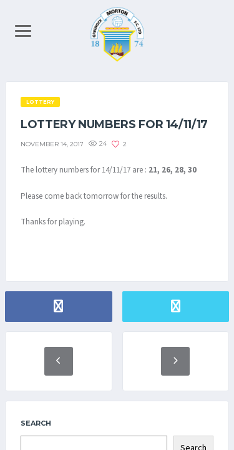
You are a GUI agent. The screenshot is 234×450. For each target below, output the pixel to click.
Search (36, 423)
